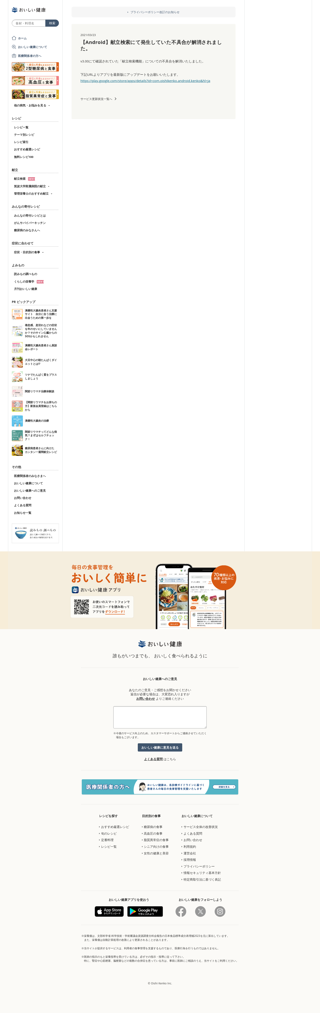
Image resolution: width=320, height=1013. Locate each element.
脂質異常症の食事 (156, 840)
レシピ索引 (21, 142)
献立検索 (24, 179)
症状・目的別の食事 (27, 252)
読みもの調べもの (25, 274)
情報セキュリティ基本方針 (202, 873)
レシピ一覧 (21, 127)
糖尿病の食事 (153, 827)
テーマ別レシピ (24, 135)
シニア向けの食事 (156, 846)
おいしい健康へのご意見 (30, 491)
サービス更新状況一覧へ (96, 99)
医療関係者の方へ (29, 56)
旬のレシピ (109, 833)
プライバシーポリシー (199, 866)
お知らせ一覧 (22, 513)
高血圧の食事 (153, 833)
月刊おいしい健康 (25, 289)
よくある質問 (22, 505)
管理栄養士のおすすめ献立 (31, 193)
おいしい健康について (32, 47)
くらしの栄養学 (29, 281)
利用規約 (190, 846)
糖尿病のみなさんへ (27, 230)
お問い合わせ (22, 498)
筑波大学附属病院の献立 (30, 186)
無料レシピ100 (23, 157)
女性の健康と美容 (156, 853)
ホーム (22, 38)
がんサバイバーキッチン (30, 223)
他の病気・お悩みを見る (30, 105)
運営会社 (190, 853)
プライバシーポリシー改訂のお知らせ (155, 12)
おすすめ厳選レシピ (27, 149)
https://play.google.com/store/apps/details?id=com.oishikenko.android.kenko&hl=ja (145, 80)
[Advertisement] (160, 1003)
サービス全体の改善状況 (201, 827)
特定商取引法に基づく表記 (202, 879)
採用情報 (190, 859)
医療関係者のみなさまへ (30, 476)
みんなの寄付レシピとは (30, 215)
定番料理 (107, 840)
